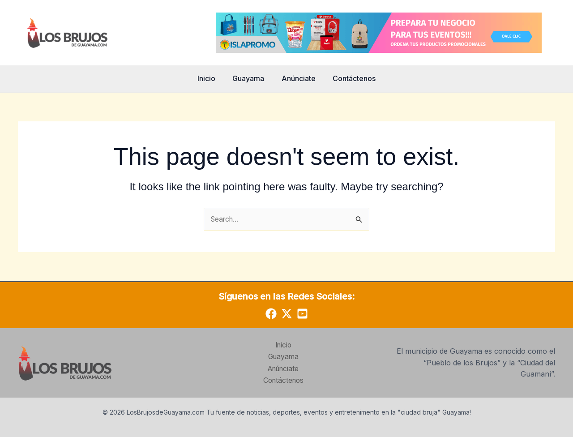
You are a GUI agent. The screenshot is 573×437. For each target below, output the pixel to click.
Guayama (250, 78)
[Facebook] (271, 314)
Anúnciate (297, 78)
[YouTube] (302, 314)
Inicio (211, 78)
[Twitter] (286, 314)
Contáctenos (350, 78)
